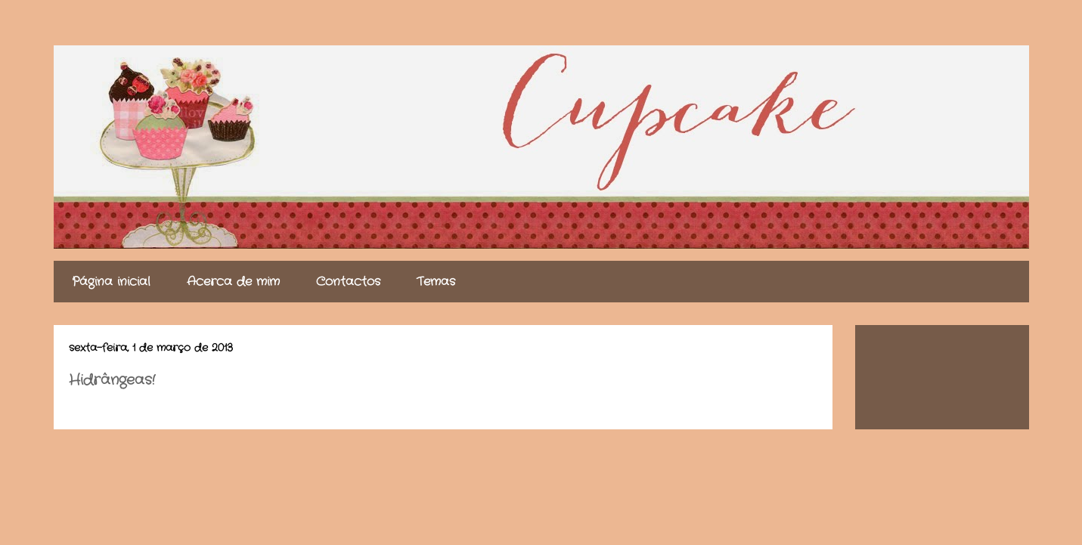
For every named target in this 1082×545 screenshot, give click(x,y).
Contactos (348, 281)
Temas (436, 281)
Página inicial (111, 281)
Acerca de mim (233, 281)
